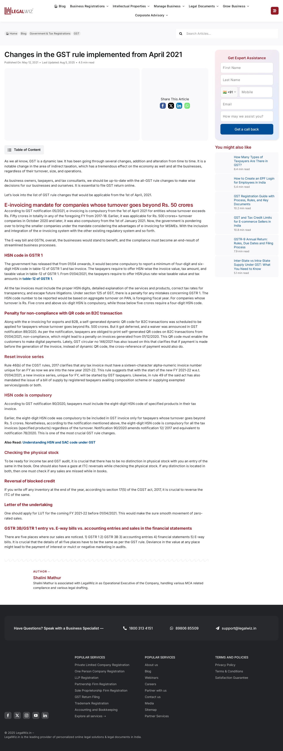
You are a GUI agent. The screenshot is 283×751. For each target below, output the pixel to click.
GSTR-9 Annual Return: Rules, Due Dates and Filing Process (253, 243)
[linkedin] (45, 715)
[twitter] (17, 715)
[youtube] (35, 715)
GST (76, 33)
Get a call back (247, 129)
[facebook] (7, 715)
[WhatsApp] (187, 107)
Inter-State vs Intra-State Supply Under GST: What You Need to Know (252, 264)
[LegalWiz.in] (19, 9)
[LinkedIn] (179, 107)
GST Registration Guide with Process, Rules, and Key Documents (254, 200)
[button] (24, 149)
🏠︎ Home (11, 33)
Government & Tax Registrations (50, 33)
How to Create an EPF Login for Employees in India (254, 180)
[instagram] (26, 715)
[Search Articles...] (227, 33)
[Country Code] (229, 92)
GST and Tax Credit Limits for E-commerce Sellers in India (253, 221)
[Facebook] (163, 107)
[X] (171, 107)
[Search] (181, 33)
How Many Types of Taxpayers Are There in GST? (251, 161)
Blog (23, 33)
